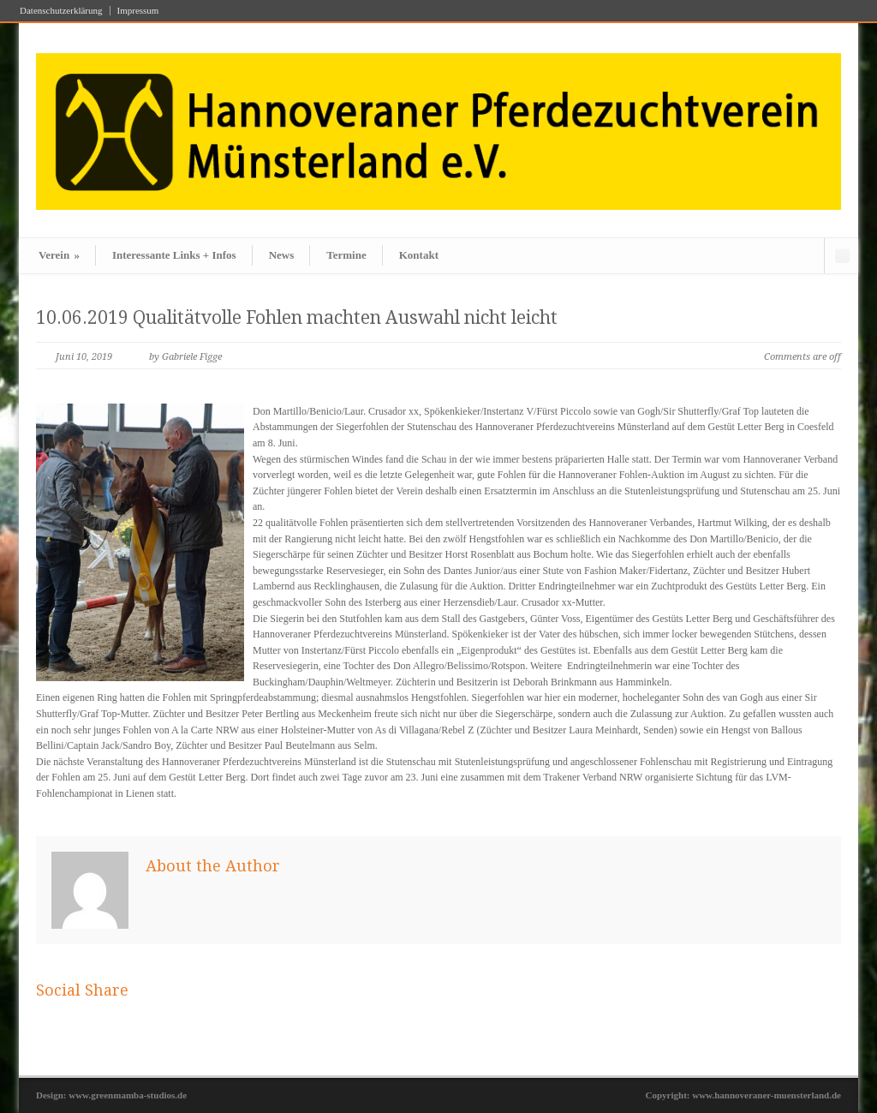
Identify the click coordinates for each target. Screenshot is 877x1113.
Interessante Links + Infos (174, 254)
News (282, 254)
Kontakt (418, 254)
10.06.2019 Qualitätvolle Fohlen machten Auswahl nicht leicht (297, 317)
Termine (346, 254)
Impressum (138, 10)
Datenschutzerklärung (61, 10)
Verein (59, 254)
